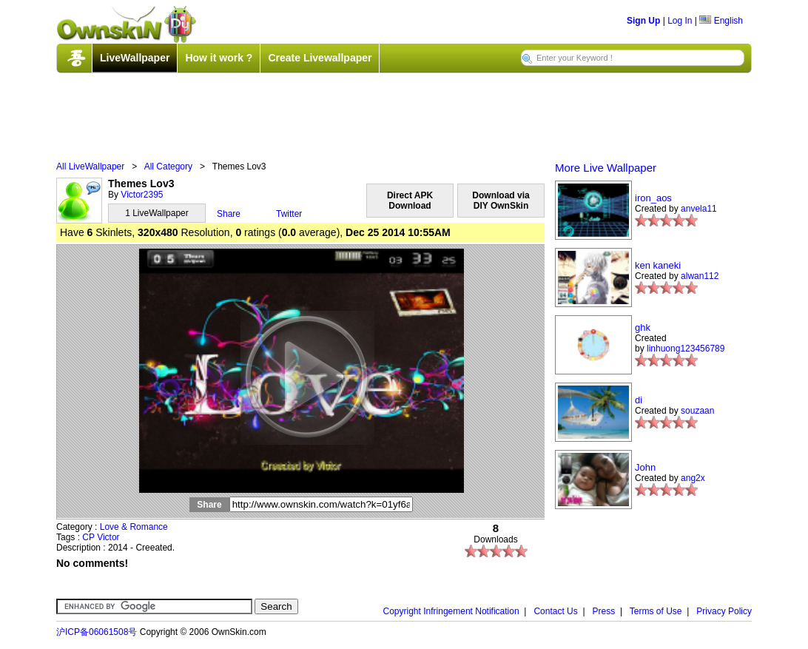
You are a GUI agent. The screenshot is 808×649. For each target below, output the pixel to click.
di (638, 400)
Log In (679, 21)
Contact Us (555, 611)
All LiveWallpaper (90, 166)
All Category (168, 166)
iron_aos (653, 198)
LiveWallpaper (134, 58)
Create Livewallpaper (319, 58)
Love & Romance (134, 527)
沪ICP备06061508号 (96, 632)
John (645, 467)
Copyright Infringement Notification (451, 611)
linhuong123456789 (685, 348)
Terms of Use (656, 611)
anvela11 (699, 209)
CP (88, 537)
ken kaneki (658, 265)
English (721, 21)
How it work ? (218, 58)
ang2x (693, 478)
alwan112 (699, 276)
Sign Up (643, 21)
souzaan (697, 411)
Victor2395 (142, 194)
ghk (642, 327)
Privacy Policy (724, 611)
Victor (108, 537)
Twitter (289, 214)
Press (604, 611)
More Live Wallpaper (605, 167)
